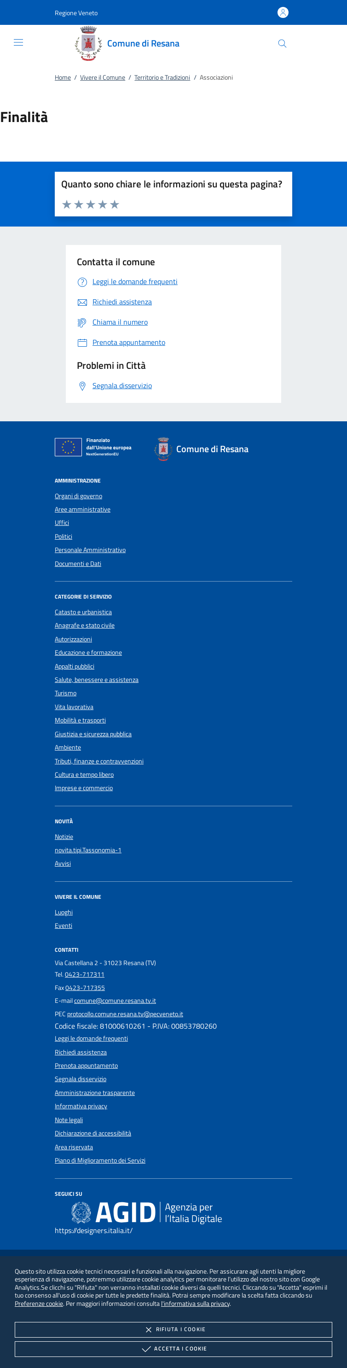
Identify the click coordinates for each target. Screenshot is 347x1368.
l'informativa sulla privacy (195, 1303)
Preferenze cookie (39, 1303)
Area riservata (74, 1147)
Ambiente (68, 747)
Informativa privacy (81, 1106)
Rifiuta (173, 1329)
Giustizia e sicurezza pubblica (93, 734)
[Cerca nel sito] (282, 43)
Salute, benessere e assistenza (97, 680)
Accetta (173, 1349)
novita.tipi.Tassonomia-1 (88, 850)
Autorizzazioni (73, 639)
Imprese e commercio (84, 788)
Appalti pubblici (74, 666)
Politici (63, 536)
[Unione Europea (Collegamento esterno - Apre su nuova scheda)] (96, 449)
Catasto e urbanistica (83, 612)
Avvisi (63, 863)
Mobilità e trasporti (80, 720)
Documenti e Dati (78, 564)
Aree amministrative (82, 509)
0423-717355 (85, 988)
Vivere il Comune (102, 77)
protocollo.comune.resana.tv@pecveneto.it (125, 1014)
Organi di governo (78, 496)
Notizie (64, 837)
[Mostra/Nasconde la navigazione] (18, 42)
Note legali (69, 1120)
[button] (76, 12)
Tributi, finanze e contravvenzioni (99, 761)
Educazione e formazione (88, 652)
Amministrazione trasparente (95, 1093)
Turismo (65, 693)
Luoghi (64, 912)
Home (63, 77)
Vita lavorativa (74, 707)
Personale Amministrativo (90, 550)
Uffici (62, 523)
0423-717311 (84, 974)
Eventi (63, 925)
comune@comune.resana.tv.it (115, 1000)
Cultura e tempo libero (84, 774)
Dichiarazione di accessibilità (93, 1133)
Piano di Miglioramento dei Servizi (100, 1160)
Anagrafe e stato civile (85, 625)
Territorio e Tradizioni (162, 77)
